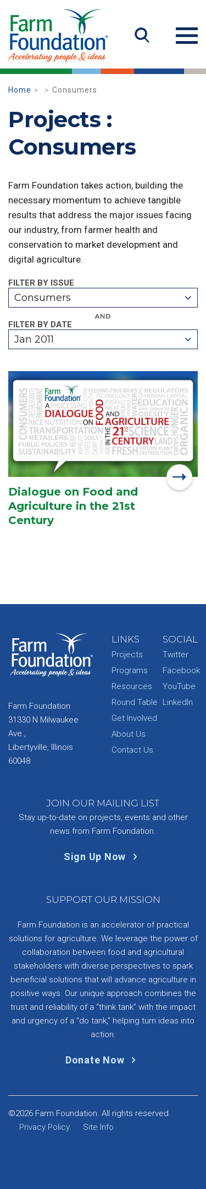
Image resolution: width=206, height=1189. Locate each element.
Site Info (98, 1127)
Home (19, 90)
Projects (127, 654)
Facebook (181, 670)
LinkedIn (178, 702)
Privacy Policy (44, 1127)
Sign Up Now (103, 856)
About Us (129, 734)
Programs (130, 670)
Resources (132, 686)
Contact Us (132, 750)
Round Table (135, 702)
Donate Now (103, 1060)
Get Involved (134, 718)
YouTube (179, 686)
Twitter (175, 654)
